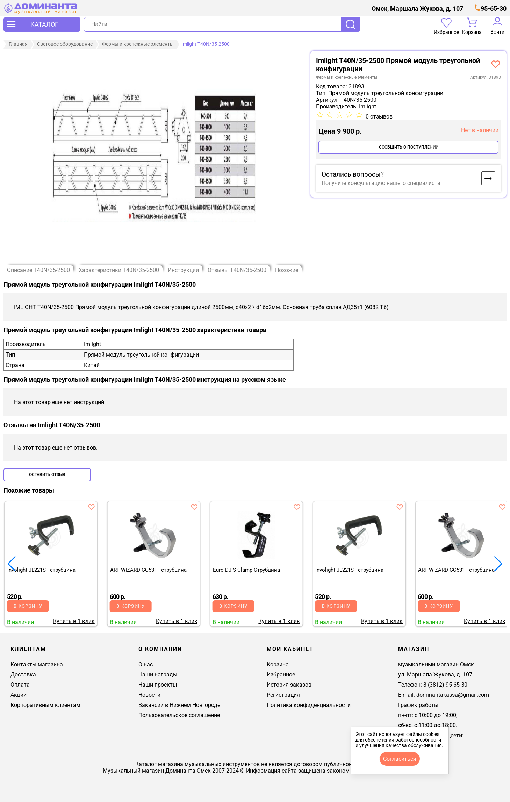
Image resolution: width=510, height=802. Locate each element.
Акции (18, 695)
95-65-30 (494, 8)
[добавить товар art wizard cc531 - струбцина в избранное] (194, 507)
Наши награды (157, 674)
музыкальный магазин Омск (436, 664)
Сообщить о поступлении (408, 147)
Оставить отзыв (47, 474)
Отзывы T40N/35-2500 (237, 270)
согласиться (399, 759)
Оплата (20, 684)
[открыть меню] (41, 24)
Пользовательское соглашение (179, 715)
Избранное (281, 674)
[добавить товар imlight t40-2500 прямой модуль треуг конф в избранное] (495, 64)
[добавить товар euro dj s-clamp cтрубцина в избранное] (297, 507)
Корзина (278, 664)
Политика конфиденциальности (309, 705)
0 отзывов (379, 116)
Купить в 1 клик (74, 621)
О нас (145, 664)
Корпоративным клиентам (45, 705)
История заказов (289, 684)
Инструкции (183, 270)
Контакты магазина (36, 664)
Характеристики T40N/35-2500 (119, 270)
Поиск (350, 24)
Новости (149, 695)
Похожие (286, 270)
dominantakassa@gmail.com (452, 695)
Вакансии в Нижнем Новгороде (179, 705)
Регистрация (283, 695)
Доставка (23, 674)
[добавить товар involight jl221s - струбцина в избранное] (91, 507)
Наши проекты (157, 684)
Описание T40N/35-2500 (38, 270)
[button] (498, 564)
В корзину (28, 606)
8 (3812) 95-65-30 (445, 684)
